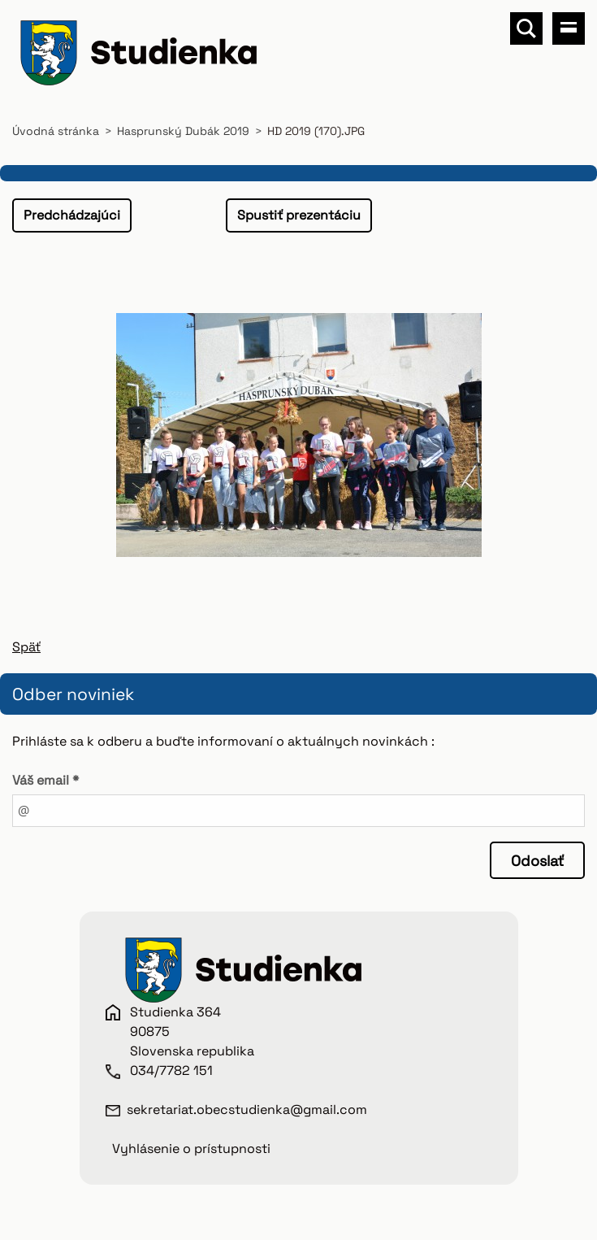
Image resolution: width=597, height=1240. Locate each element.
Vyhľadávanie (526, 28)
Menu (568, 28)
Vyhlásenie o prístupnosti (191, 1148)
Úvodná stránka (55, 131)
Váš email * (45, 780)
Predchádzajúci (72, 215)
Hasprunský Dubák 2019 (183, 131)
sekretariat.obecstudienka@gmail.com (247, 1109)
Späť (26, 646)
